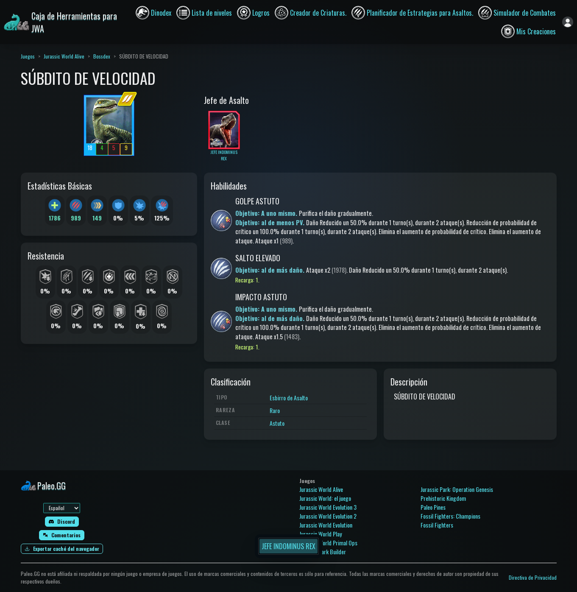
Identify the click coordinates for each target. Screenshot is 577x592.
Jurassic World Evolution (325, 524)
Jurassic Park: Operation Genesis (457, 489)
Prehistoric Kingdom (443, 498)
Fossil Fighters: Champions (450, 515)
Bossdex (101, 56)
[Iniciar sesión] (568, 22)
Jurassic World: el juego (325, 498)
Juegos (28, 56)
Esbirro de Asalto (289, 397)
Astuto (277, 423)
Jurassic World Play (320, 533)
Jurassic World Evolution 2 (328, 515)
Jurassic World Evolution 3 (328, 507)
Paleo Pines (433, 507)
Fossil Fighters (437, 524)
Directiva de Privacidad (533, 577)
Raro (275, 410)
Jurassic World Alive (64, 56)
